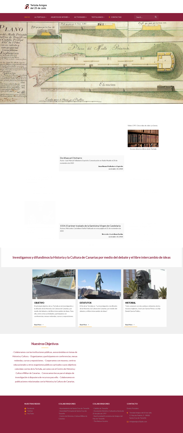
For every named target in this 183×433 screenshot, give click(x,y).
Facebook (30, 408)
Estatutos (157, 302)
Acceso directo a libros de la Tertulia (143, 140)
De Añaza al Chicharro (37, 132)
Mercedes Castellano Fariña (43, 193)
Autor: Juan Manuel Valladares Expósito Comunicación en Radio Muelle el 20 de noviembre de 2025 (38, 137)
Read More (110, 325)
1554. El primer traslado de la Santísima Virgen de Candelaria (39, 179)
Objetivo (111, 302)
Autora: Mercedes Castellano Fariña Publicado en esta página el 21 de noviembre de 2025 (39, 187)
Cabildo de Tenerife (101, 408)
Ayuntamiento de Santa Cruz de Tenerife (74, 408)
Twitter (30, 411)
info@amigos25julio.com (138, 422)
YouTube (30, 413)
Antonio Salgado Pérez (46, 238)
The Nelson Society (101, 421)
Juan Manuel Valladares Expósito (41, 143)
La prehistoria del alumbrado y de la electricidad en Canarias (40, 229)
